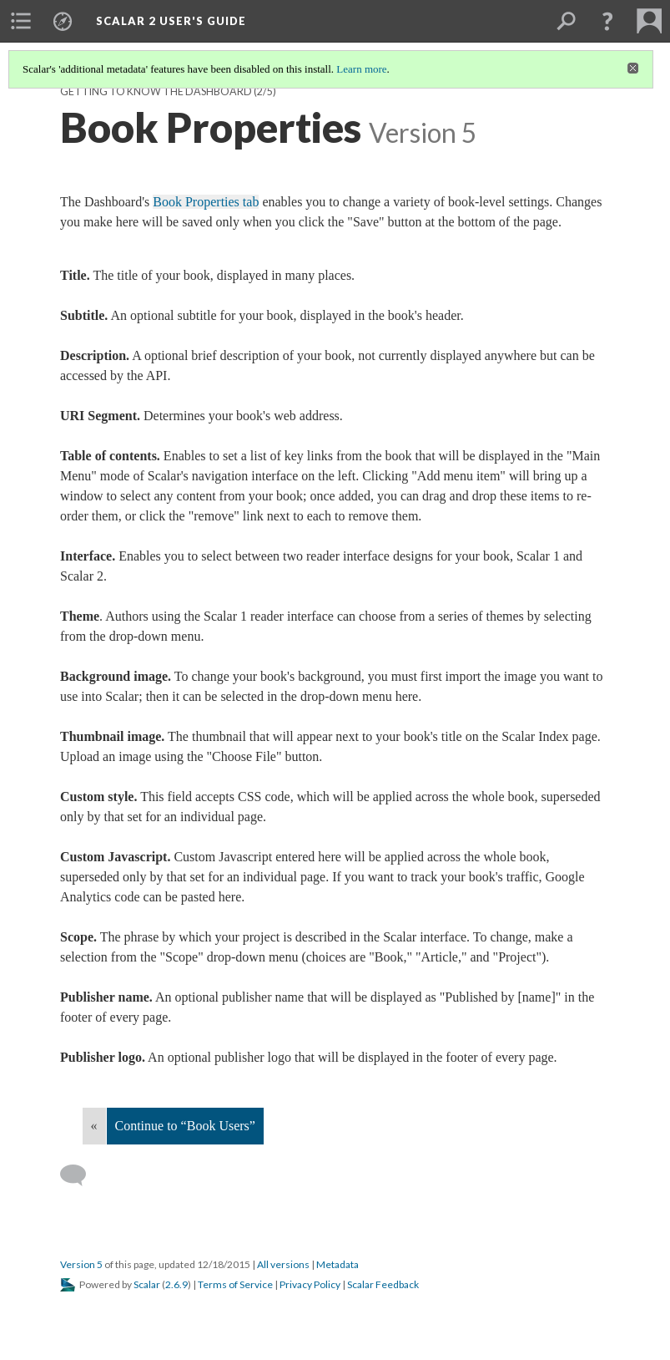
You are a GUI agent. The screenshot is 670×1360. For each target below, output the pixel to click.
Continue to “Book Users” (185, 1126)
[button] (607, 21)
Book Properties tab (206, 202)
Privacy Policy (310, 1284)
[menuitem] (21, 21)
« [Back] (94, 1126)
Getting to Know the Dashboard (156, 91)
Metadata (337, 1264)
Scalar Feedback (383, 1284)
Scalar (146, 1284)
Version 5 (81, 1264)
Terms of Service (235, 1284)
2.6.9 (176, 1284)
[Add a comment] (80, 1175)
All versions (283, 1264)
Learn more (361, 69)
